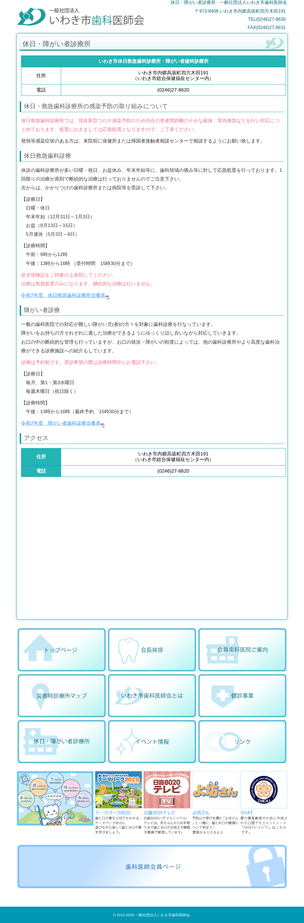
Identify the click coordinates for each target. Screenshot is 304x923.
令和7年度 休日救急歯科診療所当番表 (63, 295)
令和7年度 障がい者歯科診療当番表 (60, 423)
